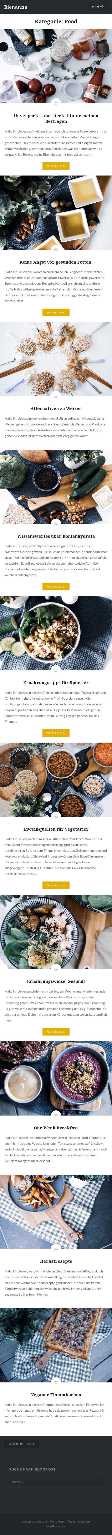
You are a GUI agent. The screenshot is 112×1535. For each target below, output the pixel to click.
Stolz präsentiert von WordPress (43, 1521)
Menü (99, 6)
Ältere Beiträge (22, 1444)
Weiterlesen (55, 165)
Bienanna (15, 7)
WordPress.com (56, 1526)
